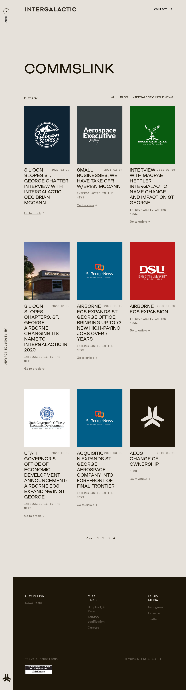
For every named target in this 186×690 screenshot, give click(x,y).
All (113, 97)
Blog (124, 97)
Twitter (153, 619)
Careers (93, 627)
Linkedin (154, 613)
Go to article (34, 213)
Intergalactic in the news (152, 97)
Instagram (155, 607)
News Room (33, 603)
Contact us (163, 9)
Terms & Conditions (41, 659)
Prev (89, 538)
